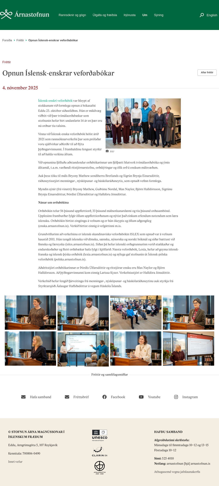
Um (144, 15)
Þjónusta (130, 15)
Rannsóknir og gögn (72, 15)
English (212, 15)
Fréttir (20, 40)
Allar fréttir (207, 72)
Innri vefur (15, 461)
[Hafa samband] (36, 397)
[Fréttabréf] (77, 397)
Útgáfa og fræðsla (105, 15)
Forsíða (7, 40)
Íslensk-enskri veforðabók (55, 100)
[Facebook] (113, 397)
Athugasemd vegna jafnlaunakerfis (177, 472)
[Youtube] (149, 397)
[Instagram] (186, 397)
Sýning (158, 15)
